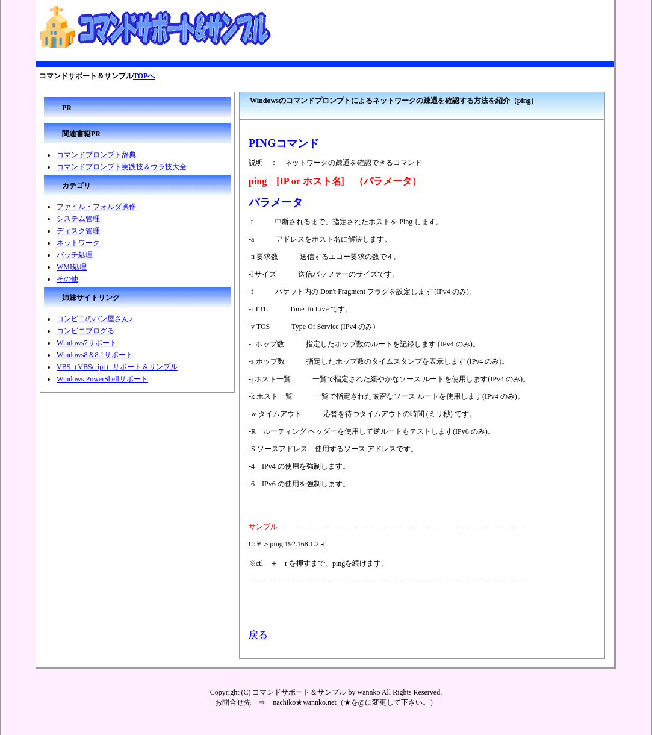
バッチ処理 (75, 255)
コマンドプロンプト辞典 (96, 155)
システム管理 (78, 218)
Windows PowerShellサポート (102, 379)
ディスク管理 (78, 231)
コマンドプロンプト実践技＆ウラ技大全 (122, 167)
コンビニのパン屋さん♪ (94, 318)
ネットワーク (78, 243)
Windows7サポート (87, 343)
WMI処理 (72, 267)
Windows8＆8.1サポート (95, 355)
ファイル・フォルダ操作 (96, 206)
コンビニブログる (85, 331)
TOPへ (144, 76)
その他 (67, 279)
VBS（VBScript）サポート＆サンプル (117, 367)
